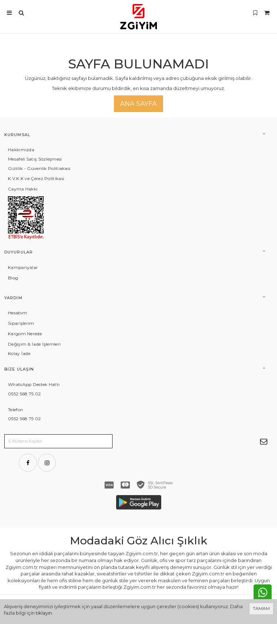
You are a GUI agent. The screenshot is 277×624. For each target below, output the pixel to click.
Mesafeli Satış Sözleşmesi (35, 159)
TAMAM (261, 608)
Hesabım (17, 312)
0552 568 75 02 (24, 393)
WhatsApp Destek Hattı (34, 384)
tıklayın (44, 613)
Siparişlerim (21, 323)
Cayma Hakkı (23, 189)
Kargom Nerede (25, 333)
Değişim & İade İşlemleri (34, 344)
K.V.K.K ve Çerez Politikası (36, 178)
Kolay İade (19, 353)
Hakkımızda (21, 149)
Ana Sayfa (138, 104)
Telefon (15, 409)
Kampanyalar (23, 267)
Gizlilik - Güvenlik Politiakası (39, 168)
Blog (13, 277)
